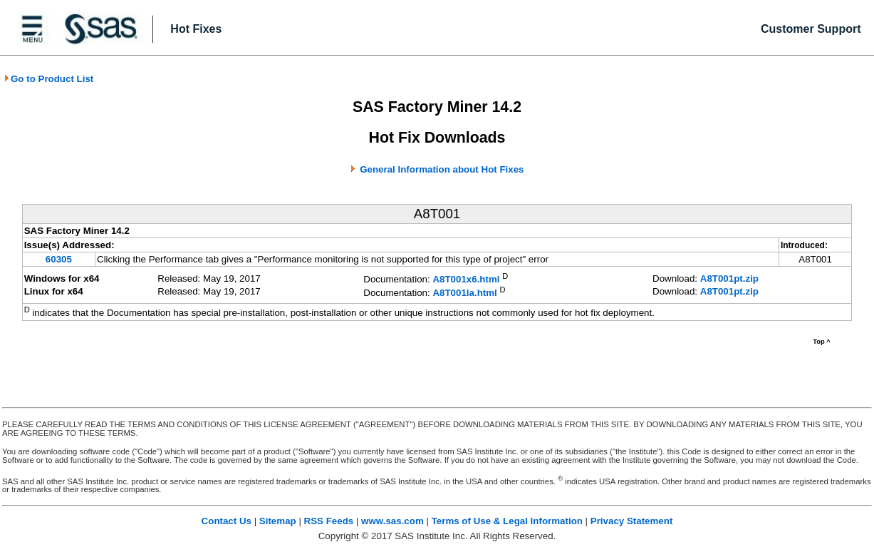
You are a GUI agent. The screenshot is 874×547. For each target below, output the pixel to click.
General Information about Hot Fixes (442, 169)
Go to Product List (48, 78)
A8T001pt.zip (729, 278)
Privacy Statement (632, 521)
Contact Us (226, 521)
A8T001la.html (464, 292)
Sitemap (277, 521)
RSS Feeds (329, 521)
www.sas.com (392, 521)
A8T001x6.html (465, 280)
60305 (59, 259)
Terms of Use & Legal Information (507, 521)
